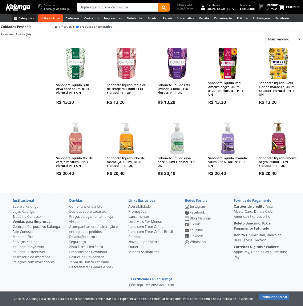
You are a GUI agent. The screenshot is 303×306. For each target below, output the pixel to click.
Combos (134, 236)
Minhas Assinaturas (143, 252)
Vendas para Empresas (31, 221)
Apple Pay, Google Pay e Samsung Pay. (260, 252)
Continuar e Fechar (273, 298)
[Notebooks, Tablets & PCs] (134, 18)
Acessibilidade (139, 206)
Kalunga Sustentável (29, 252)
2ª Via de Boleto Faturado (89, 262)
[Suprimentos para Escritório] (282, 18)
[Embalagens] (261, 18)
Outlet (133, 247)
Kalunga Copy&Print (28, 247)
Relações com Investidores (33, 262)
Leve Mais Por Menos (145, 221)
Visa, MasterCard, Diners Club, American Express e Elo (254, 211)
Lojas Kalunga (24, 211)
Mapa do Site (23, 236)
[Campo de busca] (117, 7)
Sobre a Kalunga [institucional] (26, 206)
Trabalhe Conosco (27, 216)
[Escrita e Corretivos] (204, 18)
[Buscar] (164, 7)
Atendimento (185, 8)
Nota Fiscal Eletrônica (86, 247)
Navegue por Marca (143, 241)
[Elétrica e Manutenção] (242, 18)
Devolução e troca (83, 236)
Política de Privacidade (87, 257)
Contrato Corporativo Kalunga (36, 226)
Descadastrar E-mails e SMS (91, 267)
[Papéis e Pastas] (167, 18)
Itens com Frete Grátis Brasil (150, 231)
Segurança (77, 241)
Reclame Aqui (155, 285)
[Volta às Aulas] (50, 18)
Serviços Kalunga (26, 241)
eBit (171, 285)
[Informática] (186, 18)
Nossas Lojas (185, 5)
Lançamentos (139, 216)
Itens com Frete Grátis (145, 226)
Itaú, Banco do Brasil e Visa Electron (258, 237)
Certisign (136, 285)
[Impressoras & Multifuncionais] (112, 18)
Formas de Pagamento (252, 200)
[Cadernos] (72, 18)
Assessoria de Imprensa (31, 257)
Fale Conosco (23, 231)
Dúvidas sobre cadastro (87, 211)
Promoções (137, 211)
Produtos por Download (88, 252)
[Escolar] (152, 18)
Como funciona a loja (85, 206)
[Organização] (223, 18)
